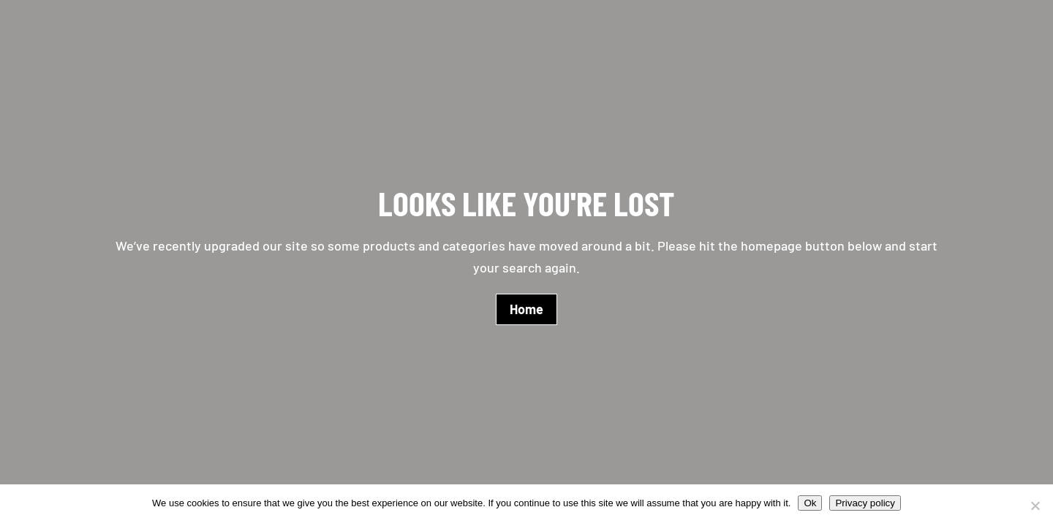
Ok (810, 503)
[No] (1034, 505)
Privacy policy (864, 503)
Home (526, 309)
